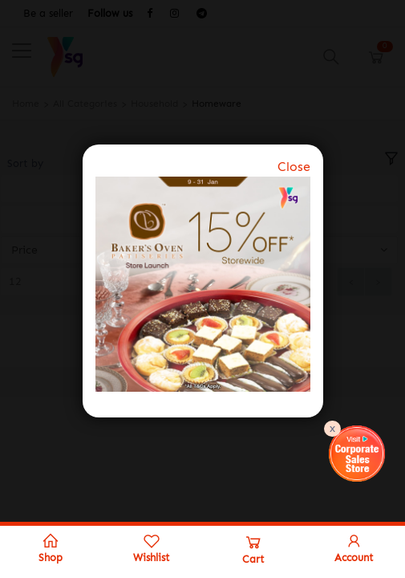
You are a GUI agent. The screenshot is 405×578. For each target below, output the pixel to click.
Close (293, 166)
